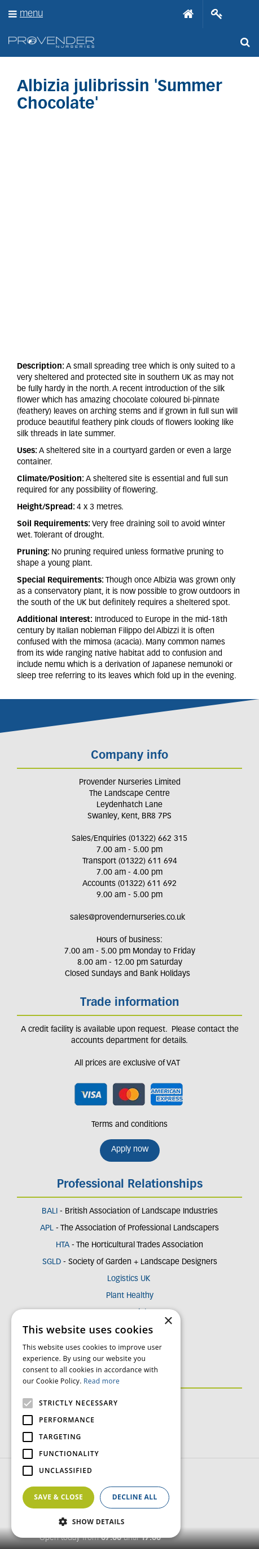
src (245, 42)
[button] (96, 1521)
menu (31, 14)
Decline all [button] (134, 1497)
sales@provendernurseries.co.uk (127, 918)
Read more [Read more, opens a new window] (102, 1381)
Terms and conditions (129, 1125)
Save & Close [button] (58, 1497)
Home (188, 14)
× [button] (168, 1321)
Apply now (129, 1149)
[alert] (96, 1423)
